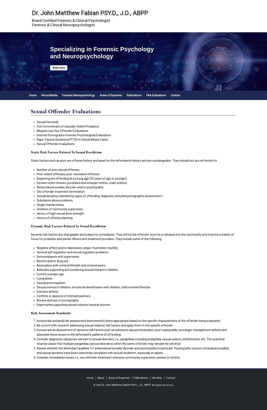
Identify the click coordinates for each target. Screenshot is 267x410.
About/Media (49, 95)
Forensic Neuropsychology (78, 95)
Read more (59, 68)
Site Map (157, 377)
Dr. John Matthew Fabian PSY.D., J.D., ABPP (90, 13)
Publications (134, 95)
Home (33, 95)
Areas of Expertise (111, 95)
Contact (175, 95)
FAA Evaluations (156, 95)
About (101, 377)
